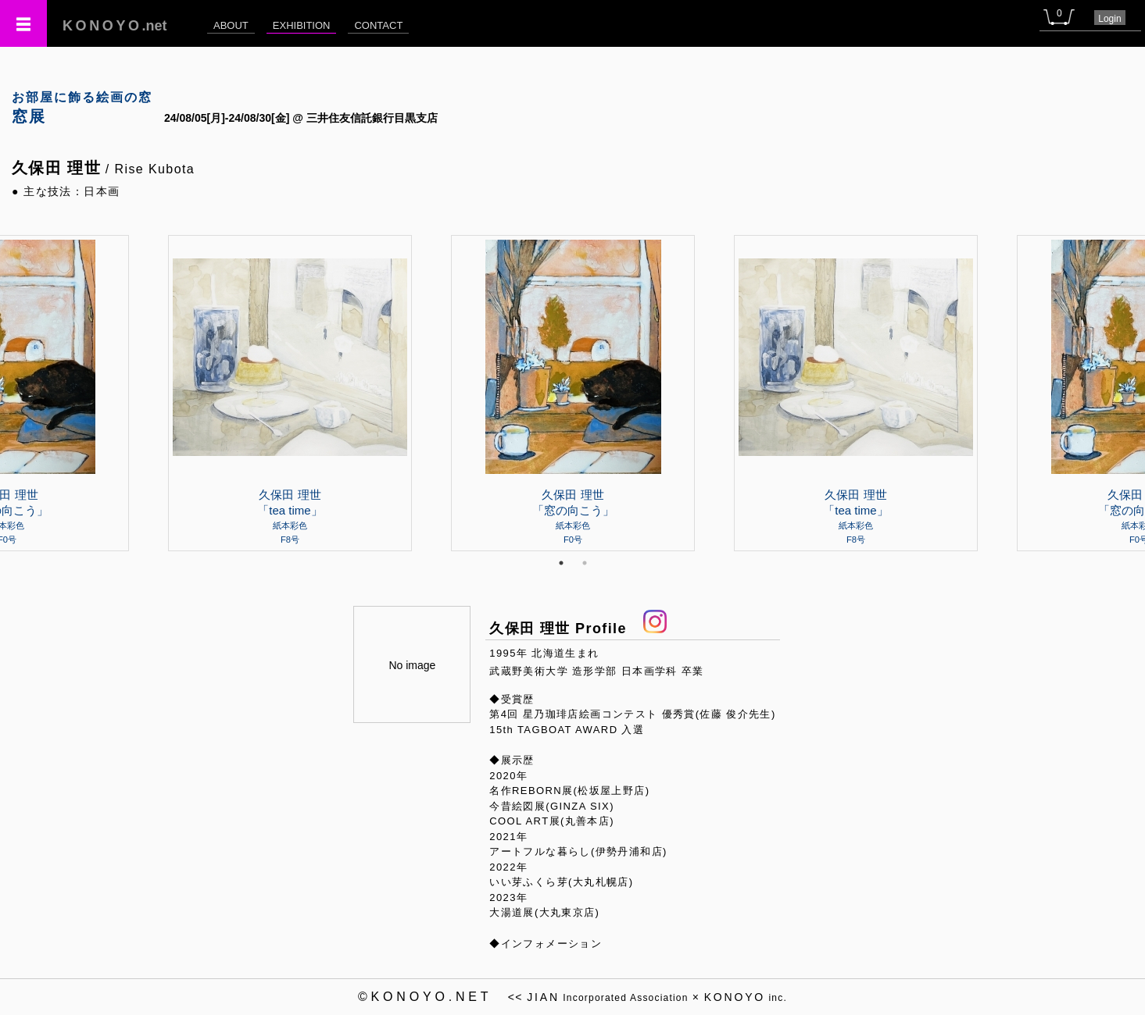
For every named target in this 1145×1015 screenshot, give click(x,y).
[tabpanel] (573, 392)
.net (115, 26)
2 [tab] (584, 563)
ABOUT (231, 25)
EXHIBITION (302, 25)
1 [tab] (561, 563)
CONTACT (378, 25)
